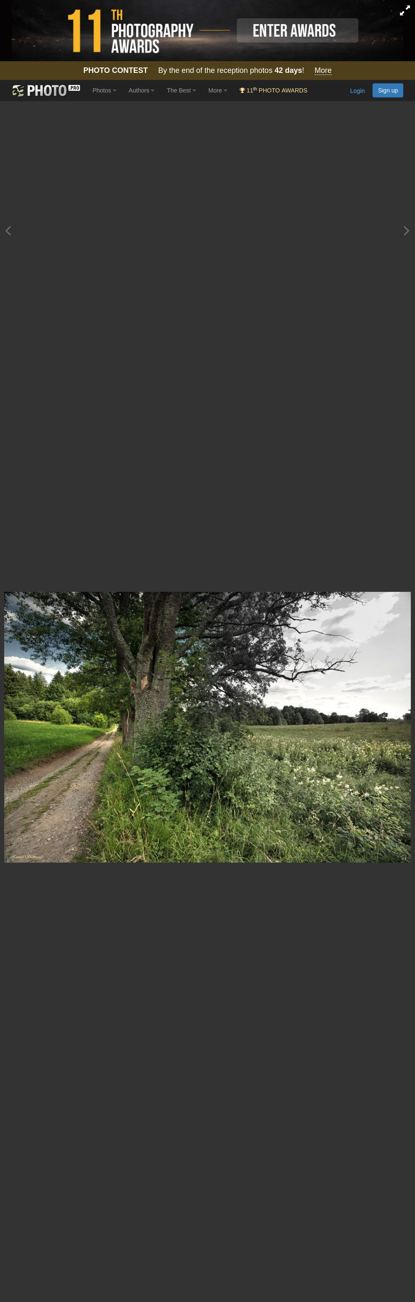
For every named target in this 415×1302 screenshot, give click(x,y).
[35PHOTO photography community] (45, 90)
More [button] (217, 90)
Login (357, 91)
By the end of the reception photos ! (207, 70)
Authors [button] (142, 90)
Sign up (388, 90)
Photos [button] (104, 90)
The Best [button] (181, 90)
